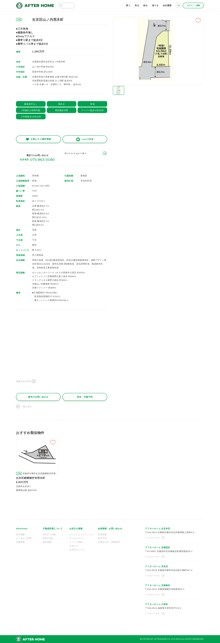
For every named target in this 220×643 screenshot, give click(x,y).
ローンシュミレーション (81, 534)
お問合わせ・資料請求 (109, 542)
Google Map (152, 537)
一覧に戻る (26, 406)
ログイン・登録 (193, 5)
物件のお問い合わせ (38, 397)
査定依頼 (47, 542)
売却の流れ (48, 538)
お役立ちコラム (77, 549)
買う (128, 5)
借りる (155, 5)
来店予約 (102, 538)
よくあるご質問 (23, 538)
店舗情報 (20, 542)
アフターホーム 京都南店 (157, 585)
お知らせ (73, 546)
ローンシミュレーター (75, 153)
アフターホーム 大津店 (156, 604)
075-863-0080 (42, 160)
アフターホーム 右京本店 (157, 528)
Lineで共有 (87, 139)
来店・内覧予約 (85, 397)
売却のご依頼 (49, 534)
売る (137, 5)
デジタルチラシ (77, 538)
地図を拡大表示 (23, 381)
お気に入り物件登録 (40, 139)
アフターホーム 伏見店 (156, 566)
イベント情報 (76, 542)
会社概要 (167, 5)
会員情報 (102, 534)
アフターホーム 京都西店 (157, 547)
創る (145, 5)
